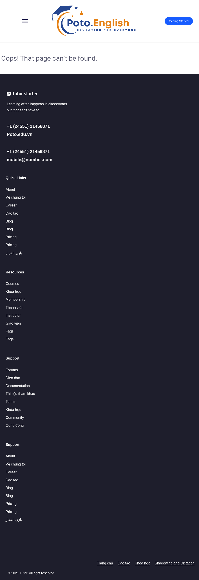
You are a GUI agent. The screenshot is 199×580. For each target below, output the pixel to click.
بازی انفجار (14, 253)
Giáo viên (13, 323)
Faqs (10, 331)
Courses (12, 284)
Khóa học (13, 291)
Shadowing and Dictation (175, 563)
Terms (11, 401)
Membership (15, 299)
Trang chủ (105, 563)
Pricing (11, 237)
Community (15, 418)
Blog (9, 221)
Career (11, 205)
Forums (12, 370)
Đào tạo (12, 213)
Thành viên (14, 307)
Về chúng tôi (16, 197)
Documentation (18, 386)
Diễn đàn (13, 378)
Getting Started (178, 21)
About (10, 189)
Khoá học (142, 563)
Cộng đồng (15, 425)
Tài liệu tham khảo (20, 394)
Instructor (13, 315)
